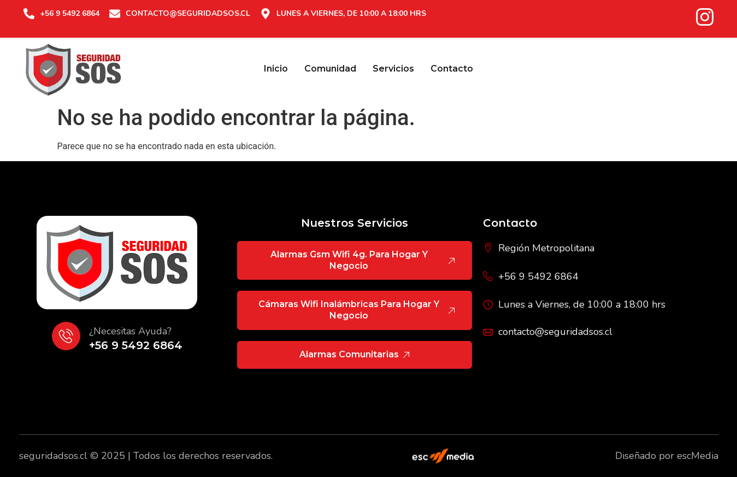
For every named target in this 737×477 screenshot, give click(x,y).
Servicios (393, 68)
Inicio (276, 68)
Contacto (452, 68)
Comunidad (330, 68)
